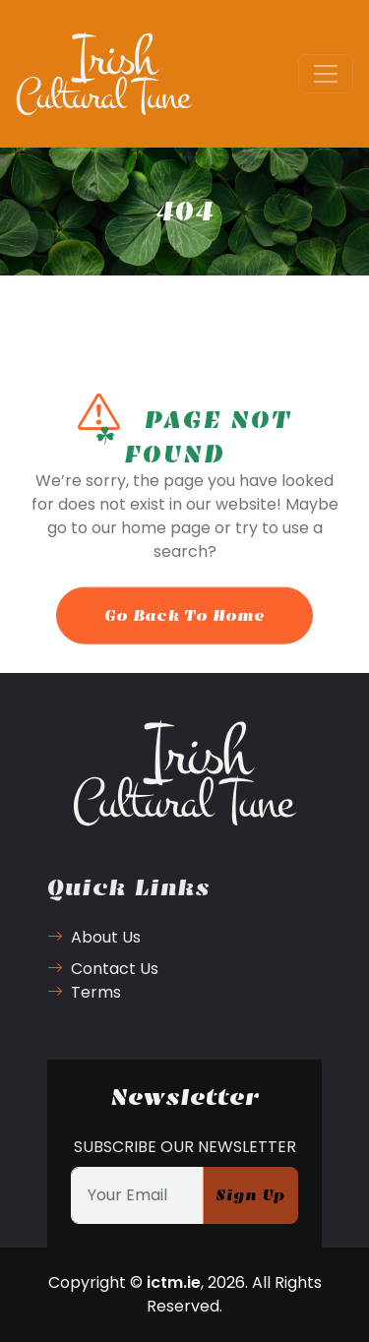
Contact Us (102, 968)
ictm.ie (174, 1282)
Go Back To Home (184, 630)
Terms (84, 992)
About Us (94, 937)
